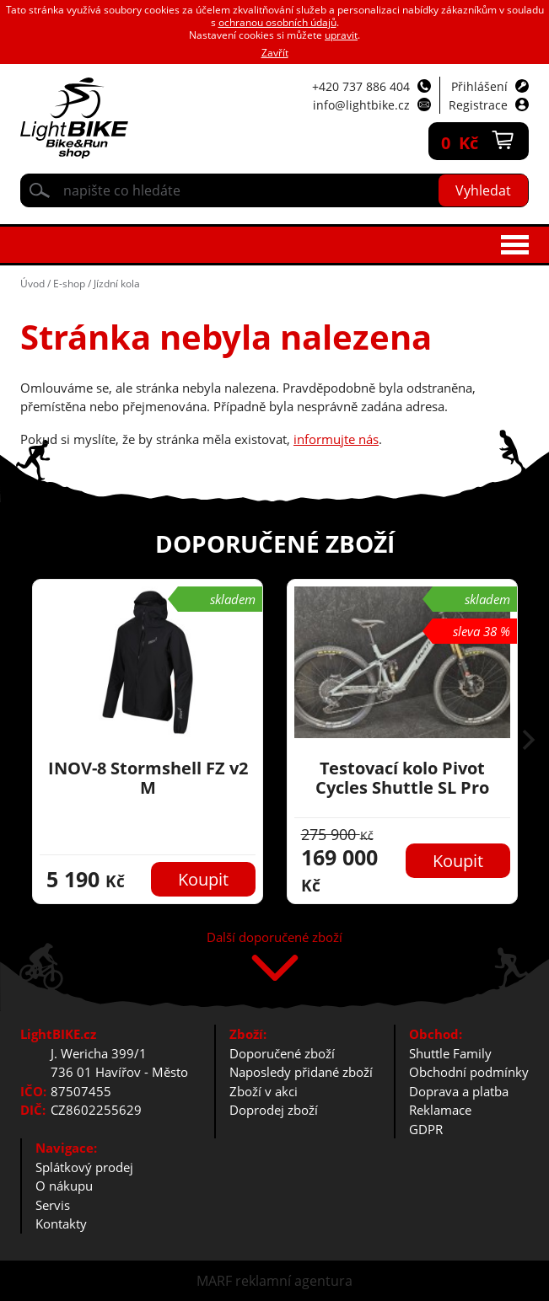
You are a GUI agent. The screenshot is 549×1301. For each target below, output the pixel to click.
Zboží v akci (263, 1091)
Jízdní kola (117, 283)
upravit (341, 35)
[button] (528, 741)
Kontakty (61, 1223)
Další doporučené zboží (274, 938)
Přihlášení (479, 86)
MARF (214, 1281)
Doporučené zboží (282, 1053)
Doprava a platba (459, 1091)
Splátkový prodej (84, 1167)
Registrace (478, 105)
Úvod (32, 283)
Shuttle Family (450, 1053)
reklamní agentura (294, 1281)
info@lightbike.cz (361, 105)
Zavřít (274, 53)
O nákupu (64, 1185)
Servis (52, 1205)
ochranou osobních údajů (277, 22)
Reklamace (440, 1109)
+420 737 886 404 (361, 86)
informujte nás (336, 439)
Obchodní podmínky (469, 1071)
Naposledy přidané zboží (301, 1071)
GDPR (426, 1129)
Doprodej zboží (273, 1109)
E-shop (69, 283)
